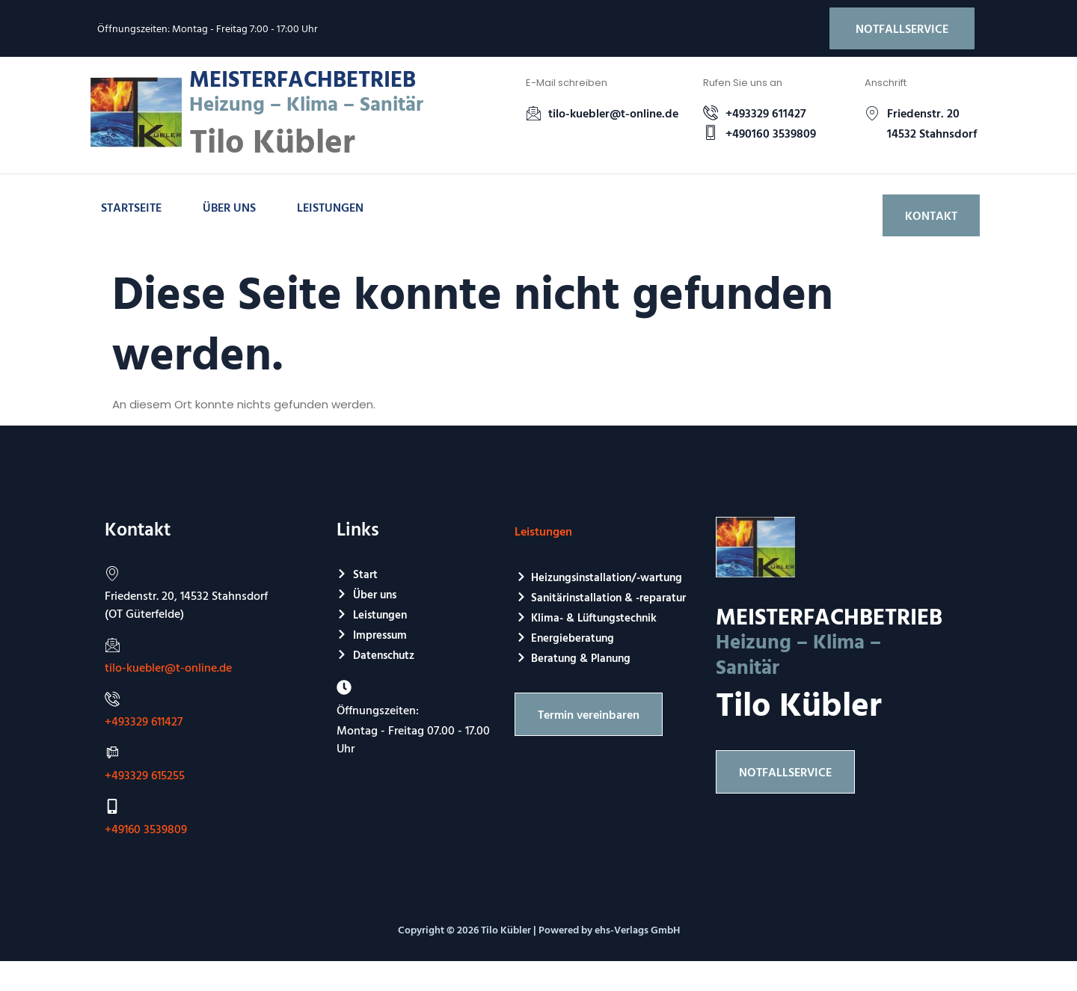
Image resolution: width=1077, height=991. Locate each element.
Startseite (131, 207)
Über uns (229, 207)
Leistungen (330, 207)
